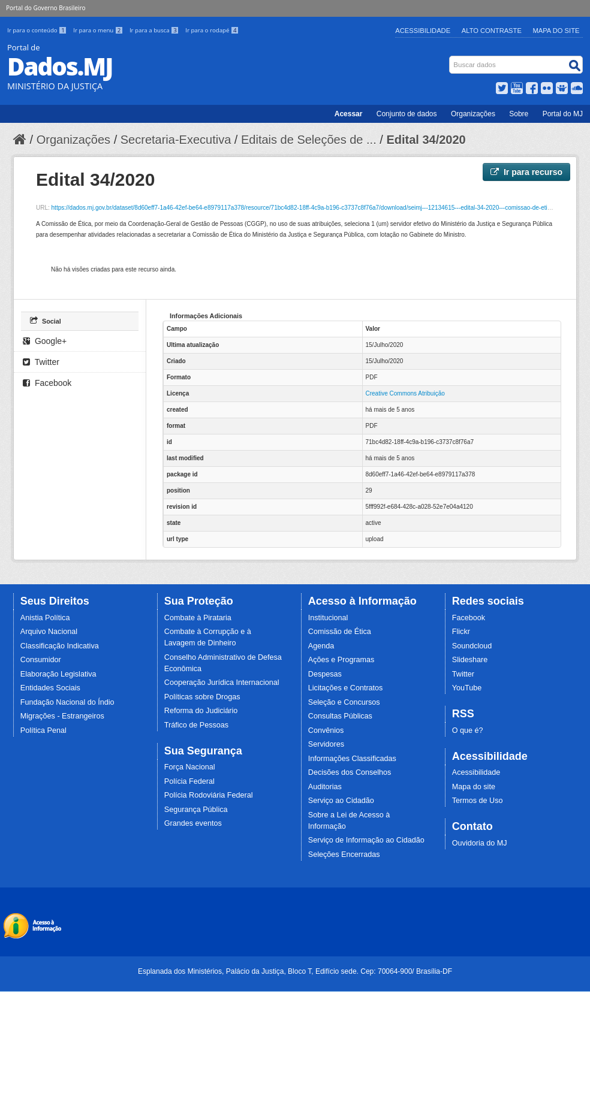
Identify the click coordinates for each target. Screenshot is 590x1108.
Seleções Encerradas (344, 854)
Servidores (326, 744)
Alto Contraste (492, 30)
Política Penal (43, 730)
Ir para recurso (526, 172)
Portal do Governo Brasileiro (45, 8)
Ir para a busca (155, 30)
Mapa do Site (556, 30)
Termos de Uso (477, 800)
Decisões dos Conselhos (350, 772)
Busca (450, 58)
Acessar (349, 114)
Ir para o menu (99, 30)
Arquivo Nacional (48, 631)
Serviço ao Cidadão (341, 800)
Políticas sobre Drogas (202, 697)
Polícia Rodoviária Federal (208, 795)
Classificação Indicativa (59, 646)
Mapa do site (473, 787)
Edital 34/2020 (425, 139)
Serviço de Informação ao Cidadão (366, 840)
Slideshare (470, 660)
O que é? (467, 730)
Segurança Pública (196, 809)
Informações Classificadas (352, 758)
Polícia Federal (189, 781)
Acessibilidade (422, 30)
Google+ (45, 341)
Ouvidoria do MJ (479, 843)
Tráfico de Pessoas (196, 725)
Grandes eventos (193, 823)
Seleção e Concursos (344, 702)
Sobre (518, 114)
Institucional (328, 618)
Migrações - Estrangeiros (62, 716)
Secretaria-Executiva (176, 139)
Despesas (325, 674)
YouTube (467, 688)
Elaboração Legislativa (58, 674)
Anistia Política (45, 618)
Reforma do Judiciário (201, 711)
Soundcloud (472, 646)
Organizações (473, 114)
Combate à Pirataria (197, 618)
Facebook (47, 383)
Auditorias (325, 787)
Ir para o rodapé (212, 30)
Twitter (41, 362)
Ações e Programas (341, 660)
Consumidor (40, 660)
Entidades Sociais (50, 688)
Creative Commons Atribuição (405, 393)
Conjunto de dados (407, 114)
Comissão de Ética (339, 631)
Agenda (321, 646)
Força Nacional (189, 767)
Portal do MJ (563, 114)
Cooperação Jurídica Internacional (221, 682)
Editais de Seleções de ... (309, 139)
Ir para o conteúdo (37, 30)
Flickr (461, 631)
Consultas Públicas (340, 716)
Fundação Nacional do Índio (67, 702)
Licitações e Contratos (345, 688)
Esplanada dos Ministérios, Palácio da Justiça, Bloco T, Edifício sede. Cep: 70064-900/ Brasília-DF (295, 971)
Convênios (326, 730)
